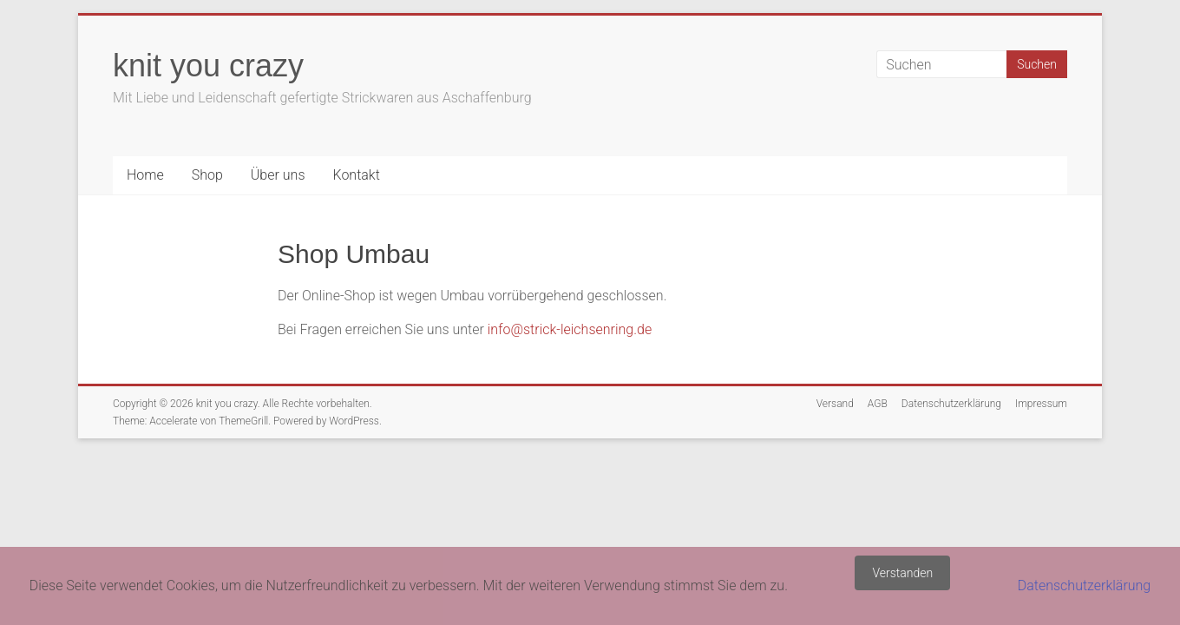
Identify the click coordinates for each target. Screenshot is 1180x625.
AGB (878, 404)
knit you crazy (208, 65)
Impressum (1041, 404)
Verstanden (902, 573)
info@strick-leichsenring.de (570, 329)
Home (145, 175)
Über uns (278, 175)
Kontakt (355, 175)
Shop (207, 175)
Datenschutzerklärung (951, 404)
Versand (835, 404)
